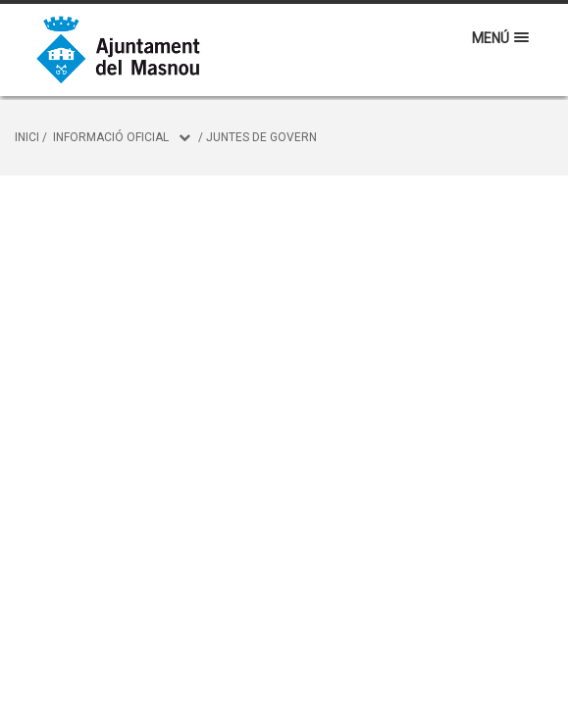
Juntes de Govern (261, 137)
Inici (27, 137)
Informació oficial (111, 137)
